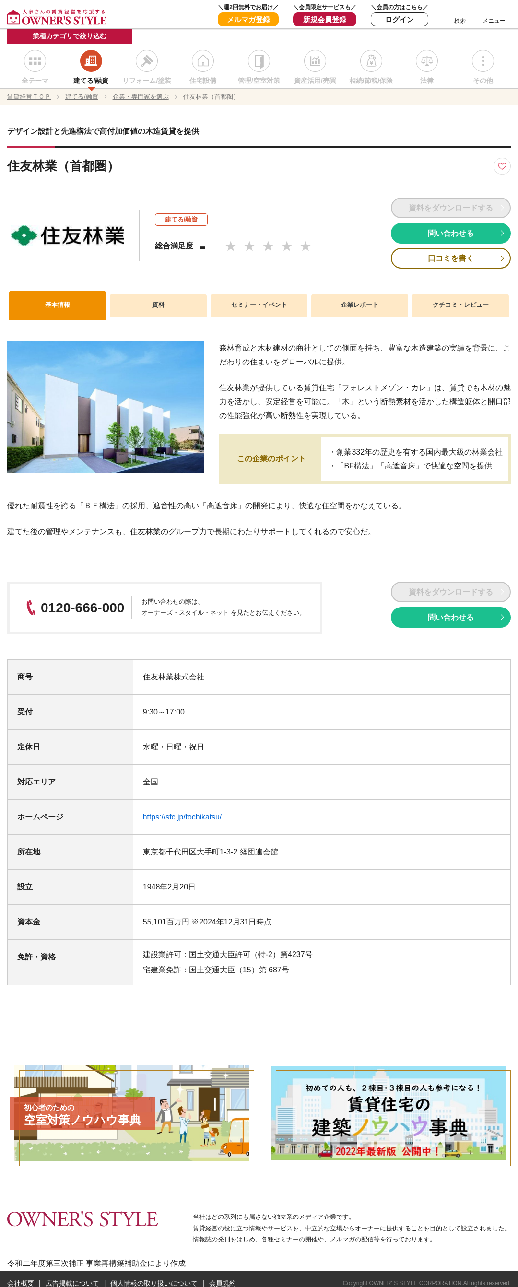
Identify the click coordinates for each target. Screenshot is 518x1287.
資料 (158, 306)
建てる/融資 (91, 81)
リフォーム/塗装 (146, 81)
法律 (427, 81)
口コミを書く (451, 259)
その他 (483, 81)
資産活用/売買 (315, 81)
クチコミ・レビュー (460, 306)
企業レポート (360, 306)
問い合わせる (451, 233)
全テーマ (35, 81)
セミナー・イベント (259, 306)
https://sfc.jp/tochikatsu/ (183, 817)
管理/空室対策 (259, 81)
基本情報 (57, 305)
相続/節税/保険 (371, 81)
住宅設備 (202, 81)
